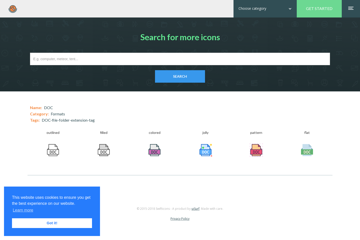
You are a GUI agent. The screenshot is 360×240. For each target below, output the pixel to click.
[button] (265, 8)
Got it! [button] (52, 223)
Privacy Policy (180, 219)
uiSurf (196, 209)
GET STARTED (319, 8)
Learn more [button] (23, 210)
